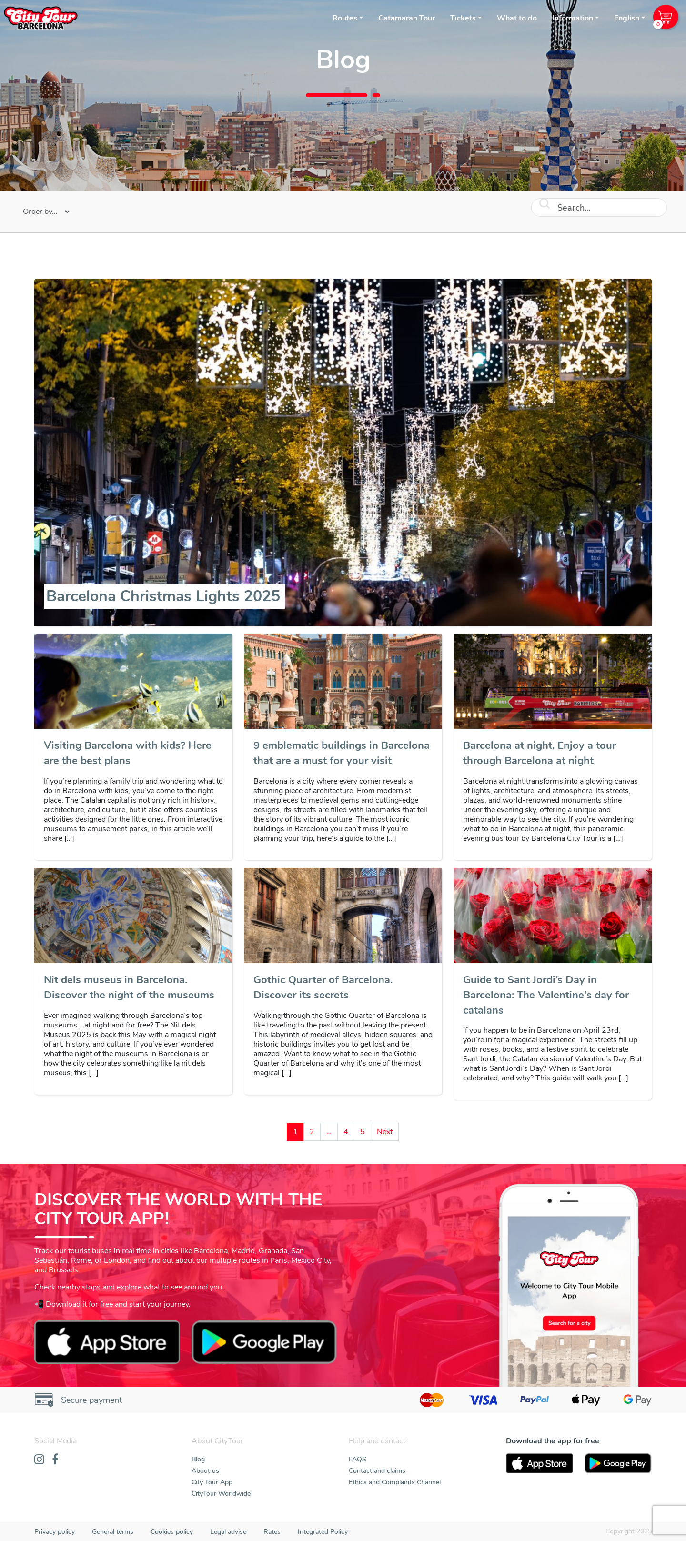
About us (205, 1470)
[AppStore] (539, 1463)
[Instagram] (39, 1460)
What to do (517, 18)
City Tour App (212, 1482)
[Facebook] (55, 1460)
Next (385, 1132)
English (626, 18)
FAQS (357, 1459)
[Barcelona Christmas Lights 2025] (164, 596)
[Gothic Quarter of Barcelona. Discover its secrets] (343, 988)
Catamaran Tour (406, 18)
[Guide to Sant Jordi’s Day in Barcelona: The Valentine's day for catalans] (552, 995)
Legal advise (228, 1531)
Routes (345, 18)
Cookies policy (172, 1531)
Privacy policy (54, 1531)
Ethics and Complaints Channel (395, 1482)
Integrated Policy (323, 1531)
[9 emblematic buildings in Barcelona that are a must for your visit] (343, 753)
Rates (272, 1531)
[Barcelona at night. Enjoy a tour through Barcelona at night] (552, 753)
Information (572, 18)
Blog (198, 1459)
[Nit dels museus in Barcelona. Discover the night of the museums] (133, 988)
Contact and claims (377, 1470)
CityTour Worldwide (221, 1493)
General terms (112, 1531)
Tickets (463, 18)
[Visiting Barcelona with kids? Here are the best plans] (133, 753)
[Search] (599, 207)
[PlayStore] (618, 1463)
